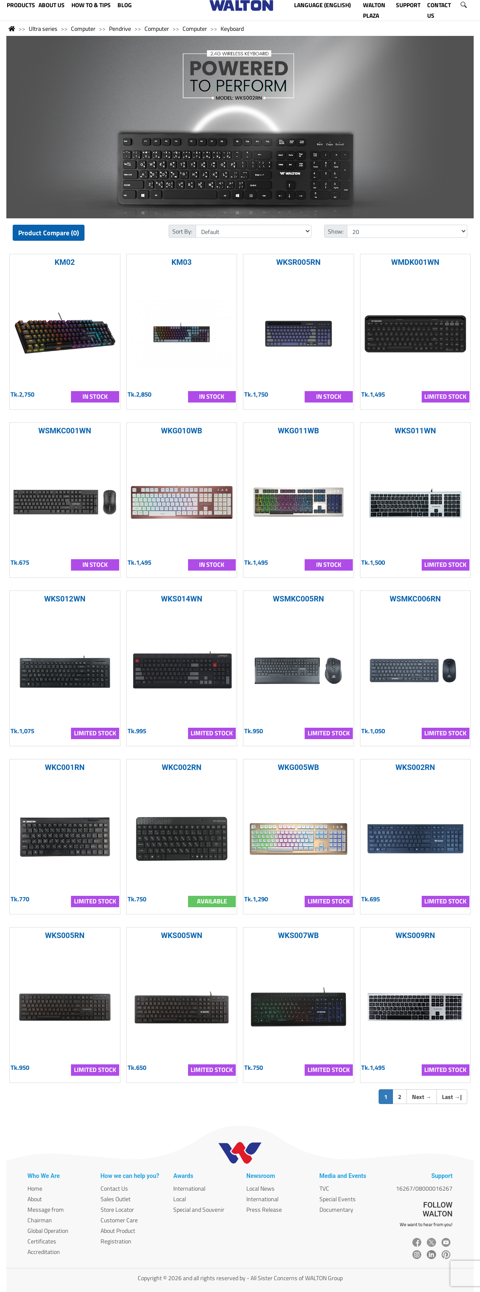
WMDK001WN (415, 262)
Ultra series (43, 28)
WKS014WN (181, 598)
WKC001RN (65, 767)
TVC (324, 1188)
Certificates (41, 1241)
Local (179, 1198)
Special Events (337, 1198)
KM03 (182, 262)
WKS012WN (64, 598)
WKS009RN (415, 935)
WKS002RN (415, 767)
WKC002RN (182, 767)
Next (421, 1096)
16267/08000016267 (424, 1188)
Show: (336, 231)
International (189, 1188)
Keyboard (232, 28)
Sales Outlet (116, 1198)
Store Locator (117, 1209)
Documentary (336, 1209)
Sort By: (182, 231)
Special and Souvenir (198, 1209)
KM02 (65, 262)
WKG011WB (298, 430)
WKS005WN (181, 935)
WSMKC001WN (64, 430)
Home (34, 1188)
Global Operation (47, 1230)
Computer (83, 28)
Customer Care (119, 1220)
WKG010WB (181, 430)
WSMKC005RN (298, 598)
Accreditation (43, 1251)
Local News (260, 1188)
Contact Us (114, 1188)
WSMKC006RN (415, 598)
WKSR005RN (298, 262)
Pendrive (120, 28)
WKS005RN (65, 935)
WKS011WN (415, 430)
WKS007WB (298, 935)
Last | (452, 1096)
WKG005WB (298, 767)
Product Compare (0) (48, 233)
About (34, 1198)
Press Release (264, 1209)
